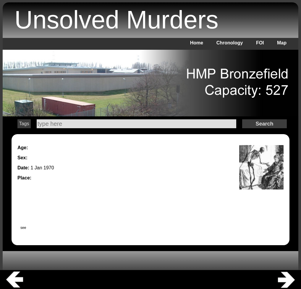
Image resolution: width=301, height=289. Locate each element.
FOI (260, 42)
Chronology (229, 42)
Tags (24, 123)
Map (282, 42)
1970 (48, 167)
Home (196, 42)
